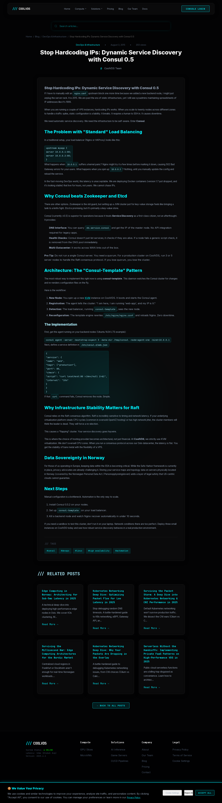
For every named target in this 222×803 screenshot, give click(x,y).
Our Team (134, 9)
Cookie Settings (166, 793)
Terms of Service (182, 755)
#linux (78, 550)
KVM (87, 297)
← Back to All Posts (111, 705)
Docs (146, 9)
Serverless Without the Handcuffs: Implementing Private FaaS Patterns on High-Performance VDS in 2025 (161, 654)
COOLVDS (22, 9)
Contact (146, 772)
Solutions (97, 9)
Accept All (202, 792)
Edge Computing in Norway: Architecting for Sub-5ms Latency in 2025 (59, 594)
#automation (121, 550)
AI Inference (118, 749)
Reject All (184, 793)
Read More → (50, 624)
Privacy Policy (135, 797)
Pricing (112, 9)
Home (69, 9)
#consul (51, 550)
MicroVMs (86, 755)
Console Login (195, 8)
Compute (81, 9)
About (145, 749)
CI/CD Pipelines (119, 760)
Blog (122, 9)
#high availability (98, 550)
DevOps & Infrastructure (55, 36)
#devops (65, 550)
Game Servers (119, 755)
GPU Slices (86, 749)
